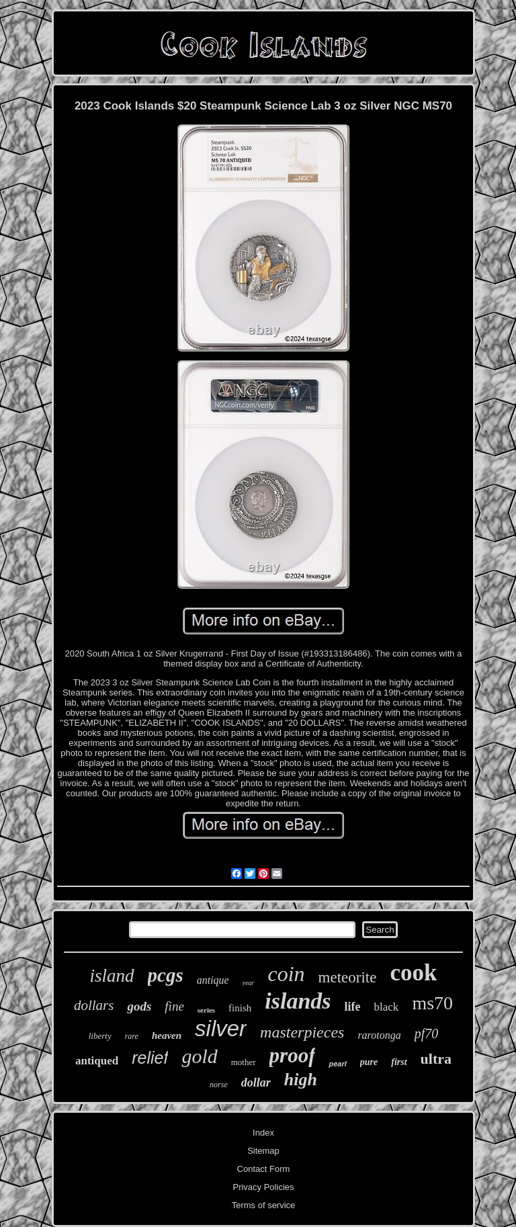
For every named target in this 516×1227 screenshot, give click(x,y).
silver (221, 1028)
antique (213, 980)
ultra (436, 1058)
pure (369, 1062)
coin (286, 974)
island (112, 976)
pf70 (427, 1033)
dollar (256, 1082)
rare (131, 1036)
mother (243, 1062)
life (353, 1006)
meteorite (347, 977)
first (398, 1062)
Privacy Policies (263, 1187)
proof (292, 1055)
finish (239, 1008)
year (249, 982)
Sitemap (263, 1151)
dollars (94, 1005)
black (386, 1007)
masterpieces (302, 1032)
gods (139, 1006)
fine (174, 1006)
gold (199, 1056)
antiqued (96, 1060)
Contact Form (263, 1169)
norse (219, 1084)
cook (413, 973)
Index (263, 1133)
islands (298, 1000)
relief (150, 1057)
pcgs (165, 975)
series (206, 1010)
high (300, 1079)
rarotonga (378, 1035)
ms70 (432, 1002)
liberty (100, 1036)
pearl (337, 1064)
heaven (166, 1035)
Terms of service (264, 1205)
